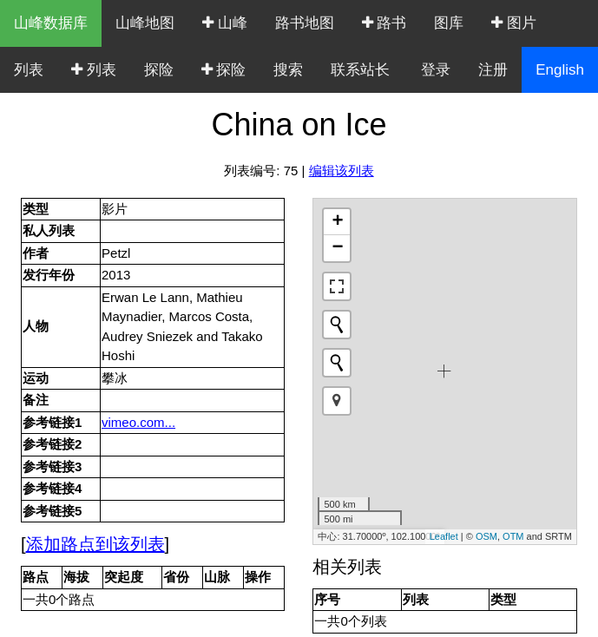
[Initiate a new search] (337, 325)
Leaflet (444, 536)
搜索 (288, 70)
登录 (435, 70)
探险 (159, 70)
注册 (493, 70)
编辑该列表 (341, 170)
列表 (28, 70)
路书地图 (304, 23)
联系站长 (360, 70)
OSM (486, 536)
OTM (513, 536)
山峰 (224, 23)
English (560, 70)
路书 (384, 23)
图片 (513, 23)
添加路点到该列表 (95, 544)
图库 (448, 23)
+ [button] (337, 222)
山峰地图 (144, 23)
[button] (337, 401)
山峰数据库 (51, 23)
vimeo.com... (138, 422)
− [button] (337, 248)
